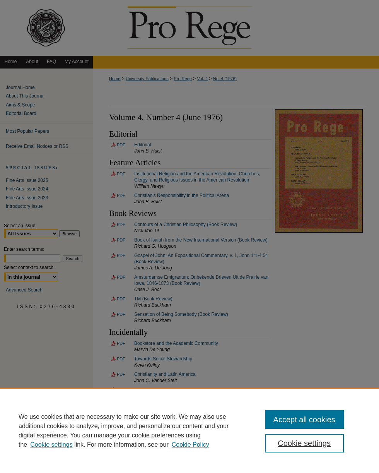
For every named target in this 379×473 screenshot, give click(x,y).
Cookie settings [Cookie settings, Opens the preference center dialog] (304, 443)
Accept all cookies (304, 419)
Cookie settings (51, 444)
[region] (189, 430)
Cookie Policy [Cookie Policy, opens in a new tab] (190, 444)
